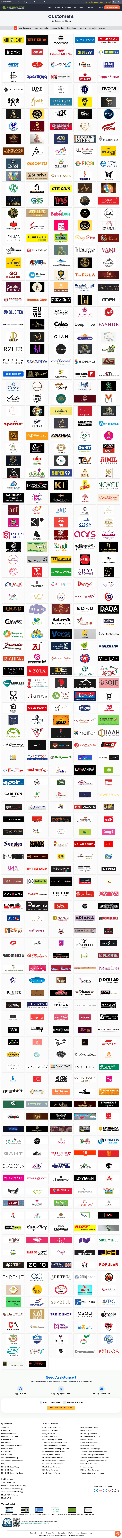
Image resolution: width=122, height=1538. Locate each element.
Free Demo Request (112, 7)
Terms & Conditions (37, 1533)
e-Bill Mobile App (8, 1483)
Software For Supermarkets (53, 1452)
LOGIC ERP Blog (7, 1470)
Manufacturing (71, 7)
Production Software (88, 1464)
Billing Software (48, 1433)
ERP (81, 7)
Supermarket (44, 28)
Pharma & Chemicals (57, 28)
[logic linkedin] (96, 1490)
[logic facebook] (105, 1490)
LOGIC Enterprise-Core (51, 1427)
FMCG (36, 28)
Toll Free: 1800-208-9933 (61, 1408)
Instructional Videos (39, 1511)
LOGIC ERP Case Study (10, 1467)
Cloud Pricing (6, 1455)
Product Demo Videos (9, 1511)
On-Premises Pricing (9, 1458)
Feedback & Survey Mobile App (13, 1486)
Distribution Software (51, 1436)
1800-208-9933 (6, 2)
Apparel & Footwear (25, 28)
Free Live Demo (7, 1449)
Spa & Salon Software (51, 1473)
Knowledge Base (34, 2)
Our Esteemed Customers (12, 1446)
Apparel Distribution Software (54, 1446)
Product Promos (25, 1511)
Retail (49, 7)
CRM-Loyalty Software (89, 1442)
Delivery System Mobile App (12, 1489)
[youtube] (100, 1490)
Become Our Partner (9, 1436)
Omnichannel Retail (50, 1430)
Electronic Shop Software (52, 1464)
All (15, 28)
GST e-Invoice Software (90, 1436)
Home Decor (82, 28)
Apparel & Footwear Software (54, 1442)
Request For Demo (8, 1433)
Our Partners (6, 1442)
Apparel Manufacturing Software (55, 1449)
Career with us (7, 1439)
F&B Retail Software (50, 1470)
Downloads (6, 1452)
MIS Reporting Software (89, 1470)
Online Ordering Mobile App (12, 1492)
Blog (25, 2)
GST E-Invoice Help (88, 1511)
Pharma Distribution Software (54, 1461)
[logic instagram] (109, 1490)
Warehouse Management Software (94, 1458)
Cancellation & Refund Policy (68, 1533)
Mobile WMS (6, 1498)
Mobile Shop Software (51, 1467)
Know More (117, 2)
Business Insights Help (72, 1511)
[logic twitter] (114, 1490)
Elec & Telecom (71, 28)
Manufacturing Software (52, 1439)
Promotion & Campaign (90, 1449)
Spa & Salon (93, 28)
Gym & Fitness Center (89, 1427)
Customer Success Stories (12, 1461)
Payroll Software (87, 1446)
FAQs (3, 1464)
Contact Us (6, 1430)
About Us (5, 1427)
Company (89, 7)
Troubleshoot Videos (55, 1511)
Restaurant (102, 28)
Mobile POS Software (9, 1495)
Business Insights (87, 1467)
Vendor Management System (92, 1455)
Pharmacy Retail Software (52, 1458)
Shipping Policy (86, 1533)
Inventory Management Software (93, 1461)
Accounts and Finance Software (93, 1452)
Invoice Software (87, 1439)
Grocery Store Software (51, 1455)
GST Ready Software (88, 1433)
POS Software (86, 1430)
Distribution (58, 7)
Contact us (99, 7)
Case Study (18, 2)
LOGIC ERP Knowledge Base (12, 1473)
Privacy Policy (51, 1533)
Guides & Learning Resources (92, 1473)
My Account (45, 2)
